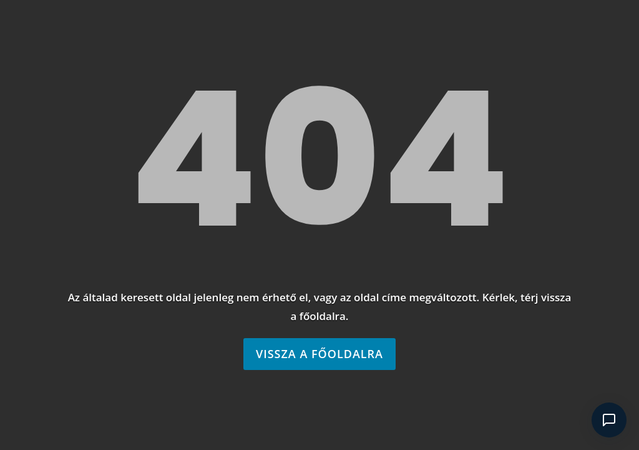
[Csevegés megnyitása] (609, 420)
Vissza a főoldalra (319, 353)
